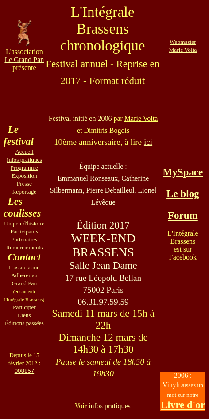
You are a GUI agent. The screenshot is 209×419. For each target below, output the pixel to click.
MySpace (183, 172)
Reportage (24, 191)
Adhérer (21, 275)
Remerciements (24, 247)
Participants (24, 231)
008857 (24, 371)
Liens (24, 315)
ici (148, 142)
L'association (24, 267)
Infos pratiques (24, 159)
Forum (183, 215)
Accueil (24, 151)
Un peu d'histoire (24, 223)
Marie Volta (141, 118)
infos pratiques (110, 406)
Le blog (182, 193)
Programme (24, 167)
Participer (24, 307)
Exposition (24, 175)
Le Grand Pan (24, 59)
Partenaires (24, 239)
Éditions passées (24, 323)
